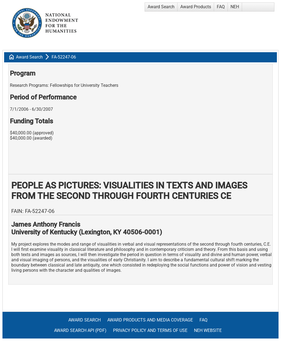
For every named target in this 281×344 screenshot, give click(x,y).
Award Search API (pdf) (80, 330)
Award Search (161, 6)
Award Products (195, 6)
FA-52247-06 (64, 57)
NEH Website (208, 330)
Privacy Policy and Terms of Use (150, 330)
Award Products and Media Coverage (150, 320)
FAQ (221, 6)
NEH (235, 6)
